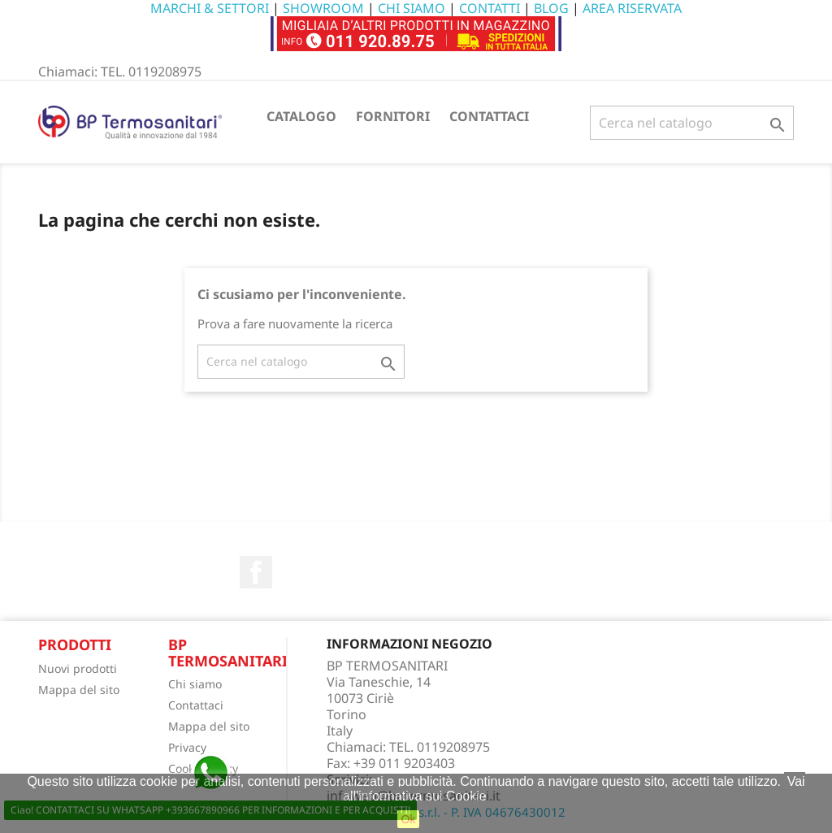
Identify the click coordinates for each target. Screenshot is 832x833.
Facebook (256, 572)
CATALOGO (301, 116)
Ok (408, 819)
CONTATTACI (489, 116)
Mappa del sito (78, 689)
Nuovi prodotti (77, 668)
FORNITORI (393, 116)
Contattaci (195, 705)
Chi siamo (195, 684)
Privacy (187, 747)
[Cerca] (692, 123)
